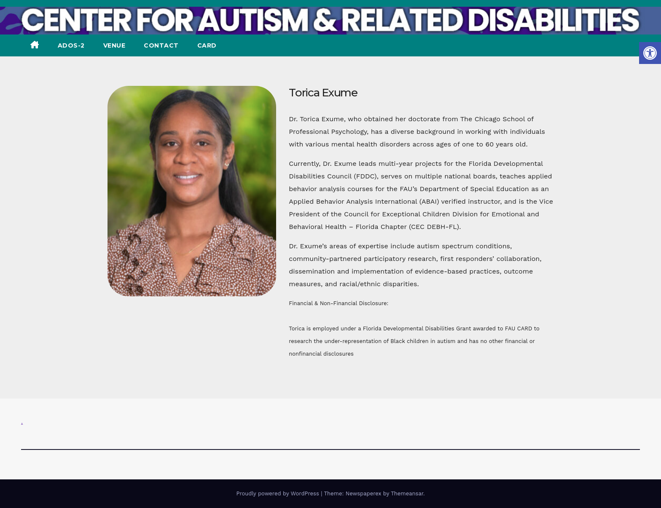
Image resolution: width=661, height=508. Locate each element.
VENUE (114, 45)
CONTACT (161, 45)
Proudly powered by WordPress (278, 493)
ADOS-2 (71, 45)
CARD (207, 45)
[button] (650, 53)
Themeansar (407, 493)
